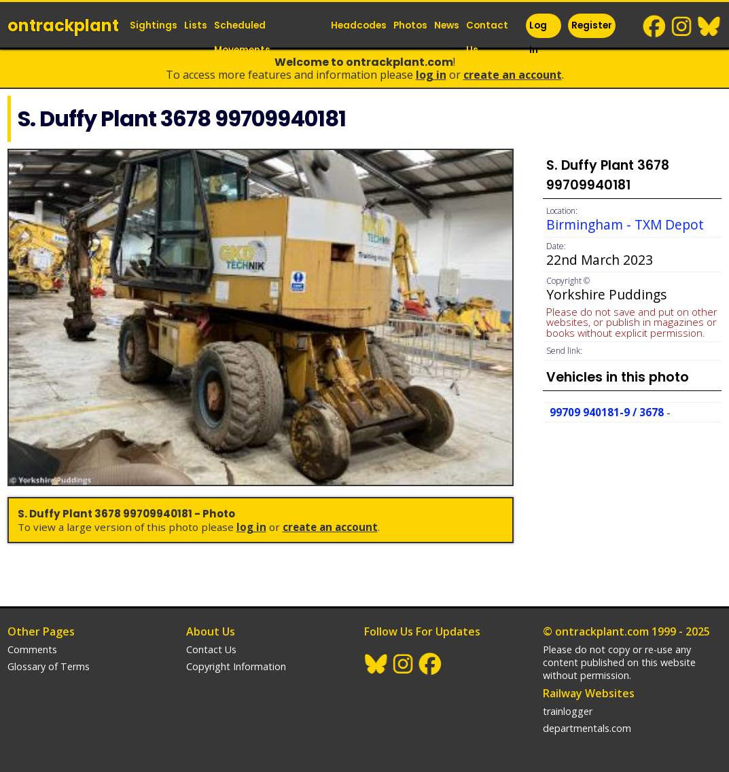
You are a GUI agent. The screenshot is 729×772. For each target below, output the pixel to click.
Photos (410, 25)
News (446, 25)
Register (591, 25)
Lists (195, 25)
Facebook (655, 26)
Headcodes (359, 25)
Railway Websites (589, 693)
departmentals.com (587, 728)
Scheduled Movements (242, 37)
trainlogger (567, 711)
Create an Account (512, 74)
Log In (538, 37)
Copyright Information (236, 666)
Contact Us (487, 37)
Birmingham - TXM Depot (625, 224)
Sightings (153, 25)
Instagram (682, 26)
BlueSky (709, 26)
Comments (32, 649)
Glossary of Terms (48, 666)
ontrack (63, 25)
